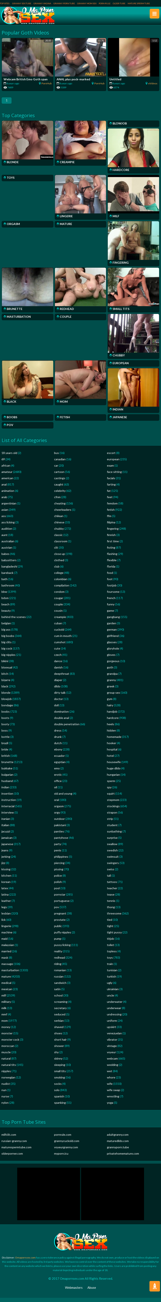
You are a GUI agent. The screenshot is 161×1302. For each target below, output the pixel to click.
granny (111, 684)
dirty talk (60, 697)
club (57, 570)
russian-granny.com (14, 1145)
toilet (110, 949)
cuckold (59, 633)
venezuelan (114, 1037)
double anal (61, 722)
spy (109, 791)
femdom (112, 507)
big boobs (7, 640)
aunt (4, 539)
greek (110, 690)
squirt (111, 797)
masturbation (10, 974)
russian (59, 980)
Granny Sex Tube (21, 3)
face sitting (114, 476)
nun (3, 1094)
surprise (112, 842)
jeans (4, 854)
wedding (112, 1069)
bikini (4, 665)
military (6, 1006)
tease (110, 898)
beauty (6, 615)
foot (110, 583)
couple (58, 608)
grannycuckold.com (66, 1145)
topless (112, 955)
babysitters (9, 564)
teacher (112, 892)
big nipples (8, 659)
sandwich (60, 987)
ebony (58, 753)
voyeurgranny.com (66, 1151)
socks (58, 1088)
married (6, 955)
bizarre (5, 684)
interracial (7, 810)
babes (5, 558)
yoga (110, 1107)
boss (4, 734)
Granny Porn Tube (64, 3)
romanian (60, 974)
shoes (58, 1037)
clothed (59, 564)
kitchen (6, 879)
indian (5, 791)
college (59, 577)
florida (111, 570)
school (58, 999)
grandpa (112, 678)
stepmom (113, 804)
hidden (111, 734)
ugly (109, 987)
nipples (6, 1075)
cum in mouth (63, 640)
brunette (7, 766)
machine (6, 936)
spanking (60, 1107)
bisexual (6, 671)
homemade (114, 741)
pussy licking (62, 949)
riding (57, 968)
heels (110, 728)
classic (58, 539)
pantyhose (61, 842)
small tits (60, 1075)
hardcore (113, 722)
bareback (7, 577)
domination (61, 715)
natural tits (8, 1069)
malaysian (7, 949)
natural (6, 1062)
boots (5, 722)
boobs (5, 715)
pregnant (60, 917)
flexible (112, 564)
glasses (112, 646)
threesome (114, 917)
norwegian (8, 1081)
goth (110, 671)
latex (4, 892)
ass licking (8, 526)
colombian (60, 583)
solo (57, 1094)
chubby (59, 533)
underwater (114, 1006)
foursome (113, 596)
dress (57, 734)
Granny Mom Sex (86, 3)
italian (5, 829)
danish (58, 671)
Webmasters (74, 1292)
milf (3, 999)
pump (57, 943)
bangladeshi (9, 570)
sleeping (59, 1069)
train (110, 968)
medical (6, 987)
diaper (58, 684)
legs (4, 911)
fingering (113, 533)
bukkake (6, 772)
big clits (6, 646)
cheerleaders (62, 514)
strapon (112, 816)
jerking (5, 861)
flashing (112, 558)
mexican (6, 993)
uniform (112, 1025)
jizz (3, 867)
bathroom (7, 589)
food (110, 577)
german (112, 633)
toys (110, 961)
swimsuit (113, 861)
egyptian (60, 766)
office (58, 785)
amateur (6, 476)
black (4, 690)
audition (6, 533)
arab (4, 501)
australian (7, 545)
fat (109, 495)
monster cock (10, 1043)
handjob (112, 715)
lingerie (6, 930)
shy (56, 1056)
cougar (58, 602)
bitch (4, 678)
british (5, 760)
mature (6, 980)
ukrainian (113, 993)
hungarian (113, 779)
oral (56, 804)
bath (4, 583)
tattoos (112, 886)
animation (7, 495)
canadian (60, 463)
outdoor (59, 823)
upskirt (111, 1031)
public (58, 930)
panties (59, 835)
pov (56, 911)
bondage (7, 709)
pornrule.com (62, 1139)
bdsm (5, 602)
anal (4, 488)
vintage (112, 1050)
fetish (111, 514)
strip (110, 823)
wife (110, 1088)
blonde (5, 697)
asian (4, 514)
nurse (5, 1100)
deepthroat (61, 678)
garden (111, 627)
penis (57, 854)
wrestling (113, 1100)
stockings (113, 810)
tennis (111, 905)
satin (57, 993)
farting (111, 488)
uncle (110, 999)
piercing (59, 867)
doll (56, 709)
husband (7, 785)
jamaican (7, 842)
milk (3, 1012)
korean (5, 886)
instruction (8, 804)
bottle (5, 741)
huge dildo (114, 772)
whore (111, 1081)
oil (55, 791)
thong (111, 911)
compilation (61, 589)
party (57, 848)
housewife (114, 766)
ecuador (59, 760)
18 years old (9, 457)
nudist (5, 1088)
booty (5, 728)
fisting (111, 551)
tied (109, 924)
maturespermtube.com (16, 1151)
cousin (58, 615)
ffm (109, 520)
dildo (57, 690)
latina (5, 898)
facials (111, 482)
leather (6, 905)
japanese (7, 848)
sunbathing (114, 835)
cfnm (57, 501)
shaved (59, 1031)
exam (110, 469)
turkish (111, 980)
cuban (58, 627)
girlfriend (113, 640)
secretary (60, 1012)
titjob (110, 943)
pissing (58, 873)
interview (7, 816)
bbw (4, 596)
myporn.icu (61, 1157)
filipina (111, 526)
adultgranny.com (118, 1139)
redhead (59, 961)
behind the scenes (13, 621)
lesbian (6, 917)
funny (110, 608)
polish (58, 886)
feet (110, 501)
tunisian (112, 974)
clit (56, 551)
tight (110, 930)
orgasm (59, 810)
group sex (113, 697)
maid (4, 943)
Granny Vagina (42, 3)
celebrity (60, 495)
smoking (59, 1081)
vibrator (112, 1043)
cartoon (59, 476)
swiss (110, 873)
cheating (60, 507)
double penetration (66, 728)
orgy (57, 816)
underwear (114, 1012)
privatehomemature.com (123, 1157)
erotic (58, 779)
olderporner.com (12, 1157)
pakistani (60, 829)
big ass (5, 633)
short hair (60, 1043)
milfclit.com (8, 1139)
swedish (112, 854)
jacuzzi (5, 835)
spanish (59, 1100)
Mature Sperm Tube (139, 3)
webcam (112, 1062)
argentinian (8, 507)
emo (57, 772)
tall (109, 879)
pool (57, 892)
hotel (110, 760)
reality (58, 955)
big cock (6, 652)
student (112, 829)
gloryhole (113, 652)
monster (7, 1037)
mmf (4, 1018)
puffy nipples (62, 936)
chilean (58, 520)
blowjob (6, 703)
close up (59, 558)
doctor (58, 703)
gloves (111, 659)
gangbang (113, 621)
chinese (59, 526)
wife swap (113, 1094)
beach (5, 608)
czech (58, 659)
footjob (112, 589)
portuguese (62, 905)
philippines (61, 861)
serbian (59, 1025)
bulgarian (7, 779)
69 (3, 463)
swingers (113, 867)
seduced (59, 1018)
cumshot (60, 646)
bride (4, 753)
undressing (114, 1018)
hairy (110, 709)
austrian (6, 551)
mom (4, 1025)
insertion (7, 797)
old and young (63, 797)
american (7, 482)
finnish (111, 539)
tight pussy (114, 936)
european (113, 463)
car (56, 469)
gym (109, 703)
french (111, 602)
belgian (6, 627)
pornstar (59, 898)
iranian (5, 823)
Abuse (91, 1292)
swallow (112, 848)
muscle (6, 1056)
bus (56, 457)
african (5, 469)
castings (59, 482)
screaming (61, 1006)
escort (111, 457)
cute (57, 652)
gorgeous (113, 665)
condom (59, 596)
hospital (112, 753)
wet (109, 1075)
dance (58, 665)
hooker (111, 747)
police (58, 879)
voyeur (111, 1056)
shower (59, 1050)
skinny (58, 1062)
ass (3, 520)
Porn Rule (104, 3)
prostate (60, 924)
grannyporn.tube (118, 1151)
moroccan (7, 1050)
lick (3, 924)
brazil (4, 747)
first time (113, 545)
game (110, 615)
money (5, 1031)
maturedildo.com (118, 1145)
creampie (60, 621)
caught (58, 488)
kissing (5, 873)
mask (4, 961)
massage (7, 968)
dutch (58, 747)
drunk (58, 741)
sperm (111, 785)
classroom (60, 545)
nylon (5, 1107)
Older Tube (119, 3)
